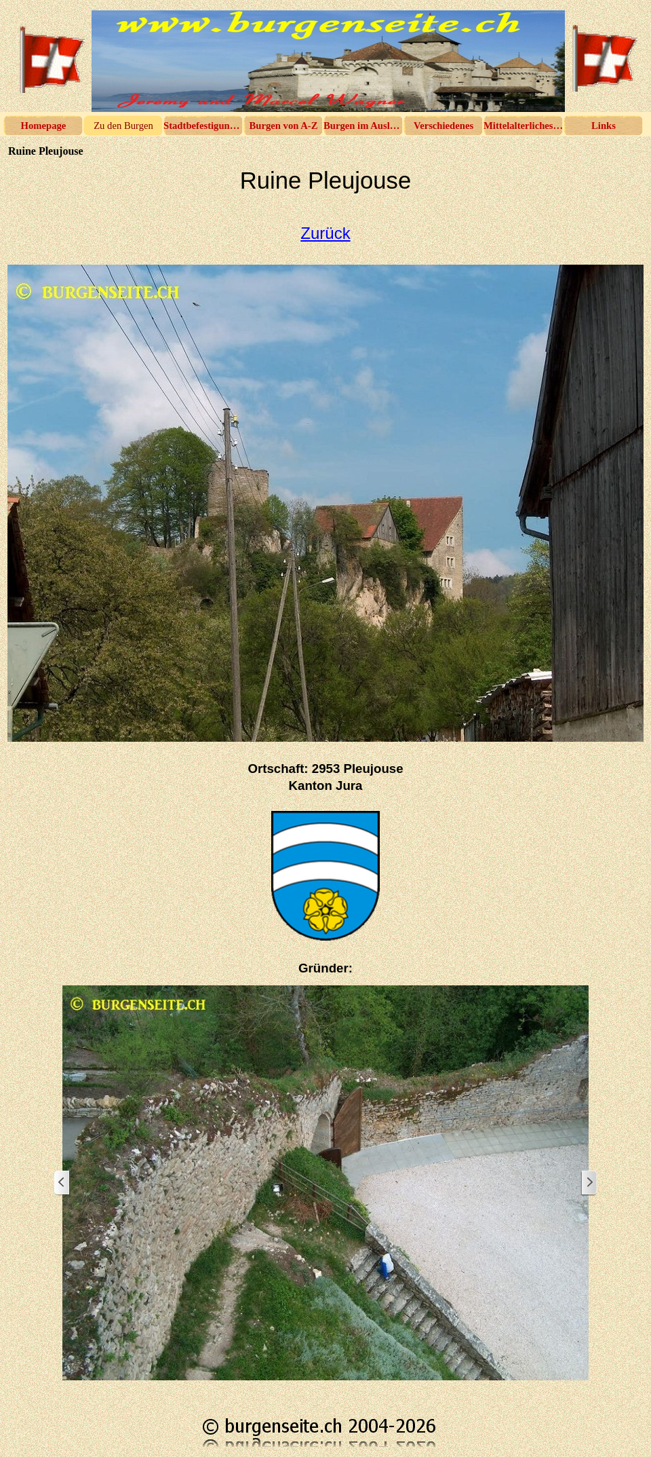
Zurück (325, 233)
